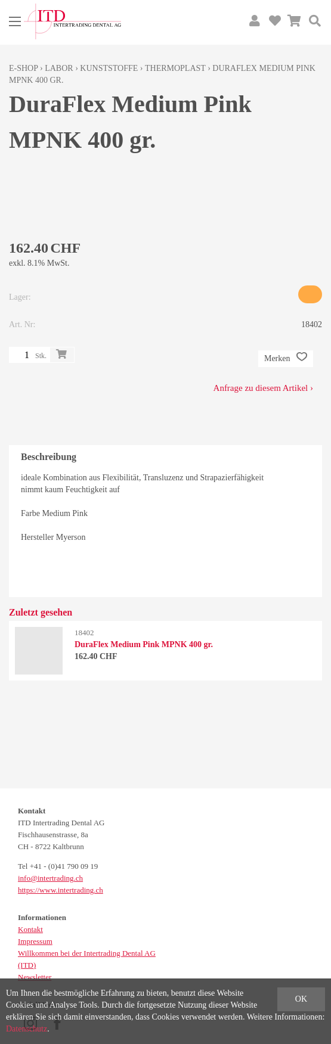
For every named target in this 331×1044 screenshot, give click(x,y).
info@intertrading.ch (50, 878)
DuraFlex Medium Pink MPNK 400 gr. (144, 644)
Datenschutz (26, 1028)
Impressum (35, 941)
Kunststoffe (109, 68)
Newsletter (34, 976)
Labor (59, 68)
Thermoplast (175, 68)
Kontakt (30, 929)
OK (301, 999)
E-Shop (23, 68)
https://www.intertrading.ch (60, 889)
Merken (285, 358)
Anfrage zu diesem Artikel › (263, 388)
